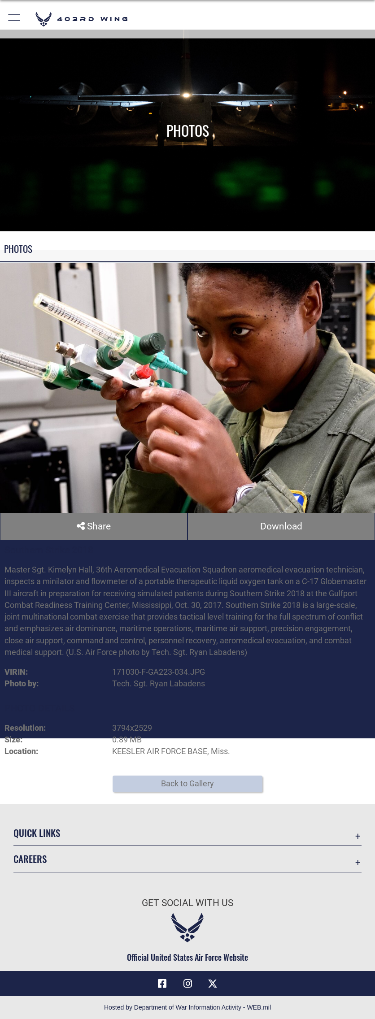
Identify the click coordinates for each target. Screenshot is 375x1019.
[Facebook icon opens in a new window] (162, 983)
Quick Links (36, 833)
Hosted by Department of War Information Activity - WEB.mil (187, 1007)
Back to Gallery (187, 783)
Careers (30, 859)
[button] (14, 19)
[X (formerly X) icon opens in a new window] (212, 983)
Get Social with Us (187, 903)
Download (281, 526)
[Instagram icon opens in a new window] (187, 983)
